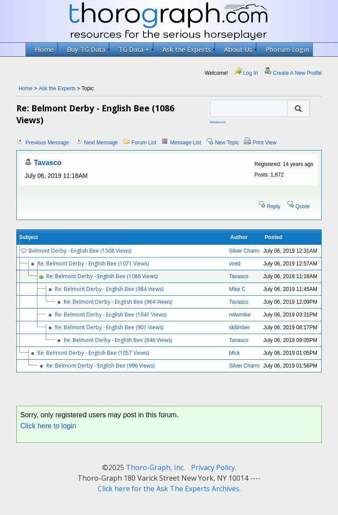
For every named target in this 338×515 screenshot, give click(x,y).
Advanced (218, 122)
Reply (273, 206)
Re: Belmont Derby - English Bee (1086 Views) (102, 276)
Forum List (144, 143)
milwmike (239, 315)
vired (234, 264)
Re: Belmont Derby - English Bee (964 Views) (118, 301)
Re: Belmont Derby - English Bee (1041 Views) (110, 314)
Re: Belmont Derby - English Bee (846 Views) (118, 340)
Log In (250, 73)
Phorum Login (287, 49)
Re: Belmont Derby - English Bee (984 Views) (109, 289)
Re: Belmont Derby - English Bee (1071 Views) (93, 263)
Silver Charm (244, 251)
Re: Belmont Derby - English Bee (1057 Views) (93, 353)
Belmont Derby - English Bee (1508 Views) (80, 250)
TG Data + (135, 49)
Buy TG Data (88, 49)
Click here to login (48, 426)
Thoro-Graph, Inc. (155, 467)
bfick (234, 353)
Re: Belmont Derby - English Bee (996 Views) (100, 365)
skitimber (239, 327)
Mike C (237, 289)
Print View (264, 143)
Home (44, 49)
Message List (185, 143)
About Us (240, 49)
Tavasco (48, 162)
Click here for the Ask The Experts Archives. (169, 488)
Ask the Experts (188, 49)
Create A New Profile (297, 73)
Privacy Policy (213, 467)
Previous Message (47, 143)
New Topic (227, 143)
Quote (302, 206)
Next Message (101, 143)
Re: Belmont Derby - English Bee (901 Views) (109, 327)
